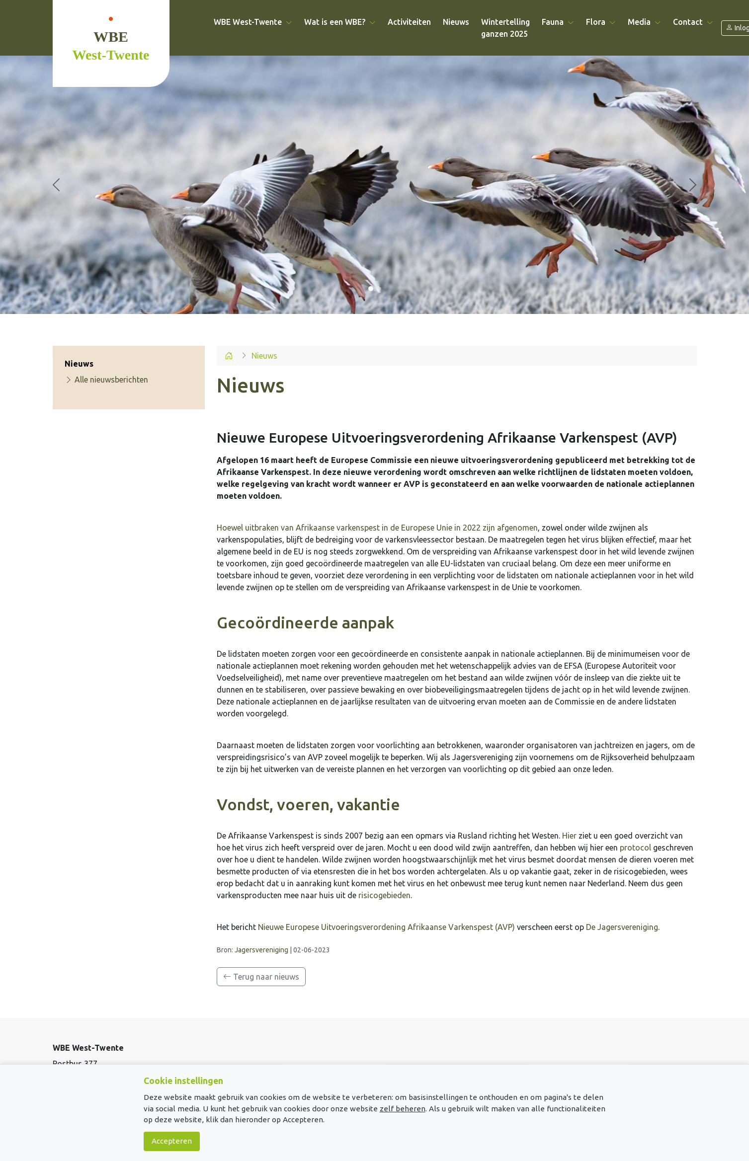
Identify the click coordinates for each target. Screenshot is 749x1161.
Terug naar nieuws (261, 976)
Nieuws (456, 21)
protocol (635, 847)
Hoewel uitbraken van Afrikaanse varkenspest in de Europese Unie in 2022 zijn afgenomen (377, 527)
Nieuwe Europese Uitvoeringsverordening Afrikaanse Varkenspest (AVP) (386, 927)
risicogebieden (384, 895)
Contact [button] (693, 21)
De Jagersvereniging (622, 927)
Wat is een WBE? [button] (340, 21)
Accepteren (172, 1141)
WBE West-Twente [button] (253, 21)
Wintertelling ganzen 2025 (505, 27)
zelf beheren (402, 1108)
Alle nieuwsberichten (106, 379)
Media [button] (644, 21)
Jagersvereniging (261, 950)
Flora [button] (601, 21)
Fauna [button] (558, 21)
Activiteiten (409, 21)
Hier (569, 835)
